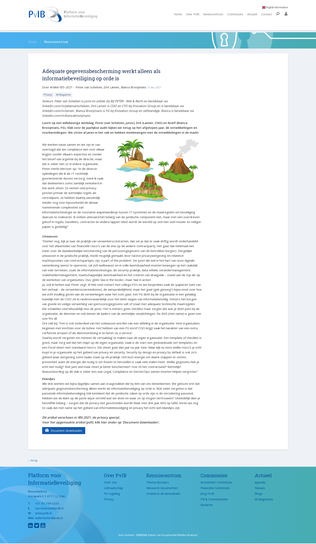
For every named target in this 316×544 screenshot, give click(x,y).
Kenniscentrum (211, 15)
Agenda (260, 483)
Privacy (48, 94)
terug (34, 460)
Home (174, 15)
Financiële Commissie (215, 488)
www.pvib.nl (43, 514)
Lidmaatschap (113, 488)
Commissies (234, 15)
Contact (266, 15)
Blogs (259, 494)
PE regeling (112, 494)
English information (275, 8)
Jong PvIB (207, 494)
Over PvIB (190, 15)
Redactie (207, 505)
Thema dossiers (157, 483)
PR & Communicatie (214, 500)
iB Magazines (264, 500)
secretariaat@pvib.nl (49, 509)
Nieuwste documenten (162, 488)
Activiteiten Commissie (216, 483)
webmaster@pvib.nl (49, 518)
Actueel (252, 15)
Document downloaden (64, 431)
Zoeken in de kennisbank (163, 494)
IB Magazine (64, 94)
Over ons (110, 483)
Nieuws (260, 488)
